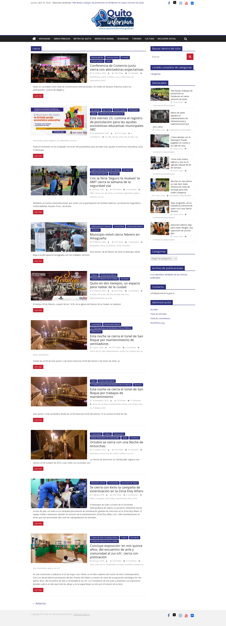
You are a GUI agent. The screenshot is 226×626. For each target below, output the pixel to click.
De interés (95, 110)
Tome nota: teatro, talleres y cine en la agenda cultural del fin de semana (181, 163)
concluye (119, 564)
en (107, 245)
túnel (35, 355)
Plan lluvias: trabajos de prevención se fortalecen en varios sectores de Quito (108, 2)
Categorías (155, 73)
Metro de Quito (82, 38)
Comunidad (119, 226)
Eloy (112, 498)
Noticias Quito (112, 57)
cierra (103, 77)
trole (110, 298)
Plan (122, 294)
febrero (112, 245)
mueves (119, 193)
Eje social (107, 110)
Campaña (100, 498)
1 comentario (132, 242)
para (46, 140)
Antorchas (94, 453)
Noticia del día (97, 57)
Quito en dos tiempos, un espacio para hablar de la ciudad (115, 285)
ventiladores (43, 355)
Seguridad (123, 38)
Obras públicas (62, 38)
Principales (133, 110)
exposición (138, 564)
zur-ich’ (57, 568)
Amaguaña (94, 245)
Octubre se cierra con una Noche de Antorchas (116, 444)
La (114, 193)
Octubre (122, 453)
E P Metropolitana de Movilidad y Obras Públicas (111, 328)
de (132, 77)
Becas (115, 137)
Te (99, 197)
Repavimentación (97, 298)
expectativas (95, 80)
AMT (92, 193)
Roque (132, 351)
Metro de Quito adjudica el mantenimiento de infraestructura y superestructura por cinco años (171, 119)
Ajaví (94, 294)
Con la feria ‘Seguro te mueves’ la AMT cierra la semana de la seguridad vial (115, 182)
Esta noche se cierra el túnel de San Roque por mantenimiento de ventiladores (116, 340)
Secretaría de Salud (129, 483)
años (92, 564)
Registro (52, 140)
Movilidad (44, 38)
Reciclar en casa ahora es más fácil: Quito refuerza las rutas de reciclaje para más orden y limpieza (181, 187)
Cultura (149, 38)
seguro (136, 193)
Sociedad (125, 278)
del (107, 294)
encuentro (129, 564)
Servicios (95, 230)
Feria (110, 193)
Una (131, 453)
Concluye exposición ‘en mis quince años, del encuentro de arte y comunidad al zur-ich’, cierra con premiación (116, 551)
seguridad (128, 193)
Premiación (41, 568)
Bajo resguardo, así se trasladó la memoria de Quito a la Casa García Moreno (181, 207)
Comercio (111, 77)
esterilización (121, 498)
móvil (118, 245)
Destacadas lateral (99, 173)
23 (106, 137)
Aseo (93, 381)
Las (136, 137)
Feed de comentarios (160, 318)
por (127, 294)
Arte (97, 564)
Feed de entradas (158, 314)
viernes (74, 140)
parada (117, 294)
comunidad (110, 564)
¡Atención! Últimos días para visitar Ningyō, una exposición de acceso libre (182, 229)
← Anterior (39, 603)
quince (50, 568)
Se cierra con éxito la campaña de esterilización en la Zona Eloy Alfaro (116, 489)
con (117, 77)
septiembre (64, 140)
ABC (109, 137)
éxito (130, 498)
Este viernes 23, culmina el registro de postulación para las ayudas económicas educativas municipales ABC (116, 123)
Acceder (154, 309)
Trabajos (96, 408)
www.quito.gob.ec (81, 614)
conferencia (125, 77)
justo (103, 80)
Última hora (96, 331)
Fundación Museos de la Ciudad (104, 278)
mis (34, 568)
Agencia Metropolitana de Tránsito (105, 170)
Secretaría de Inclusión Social (111, 113)
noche (122, 351)
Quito (108, 61)
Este (132, 137)
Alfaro (92, 498)
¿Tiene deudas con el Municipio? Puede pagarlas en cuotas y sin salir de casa (180, 141)
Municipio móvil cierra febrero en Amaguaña (115, 236)
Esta (103, 351)
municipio (126, 245)
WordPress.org (157, 322)
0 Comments (131, 73)
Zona (135, 498)
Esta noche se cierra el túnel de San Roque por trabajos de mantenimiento (116, 393)
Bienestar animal (104, 38)
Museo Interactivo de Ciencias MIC (105, 438)
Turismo (136, 38)
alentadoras (95, 77)
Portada (125, 57)
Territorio (135, 438)
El (128, 137)
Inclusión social (167, 38)
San (137, 351)
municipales (38, 140)
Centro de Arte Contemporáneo (104, 537)
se (58, 140)
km (111, 294)
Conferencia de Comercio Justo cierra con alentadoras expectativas (116, 67)
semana (93, 197)
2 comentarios (131, 495)
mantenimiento (112, 351)
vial (102, 197)
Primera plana (97, 61)
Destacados (119, 434)
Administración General (101, 226)
